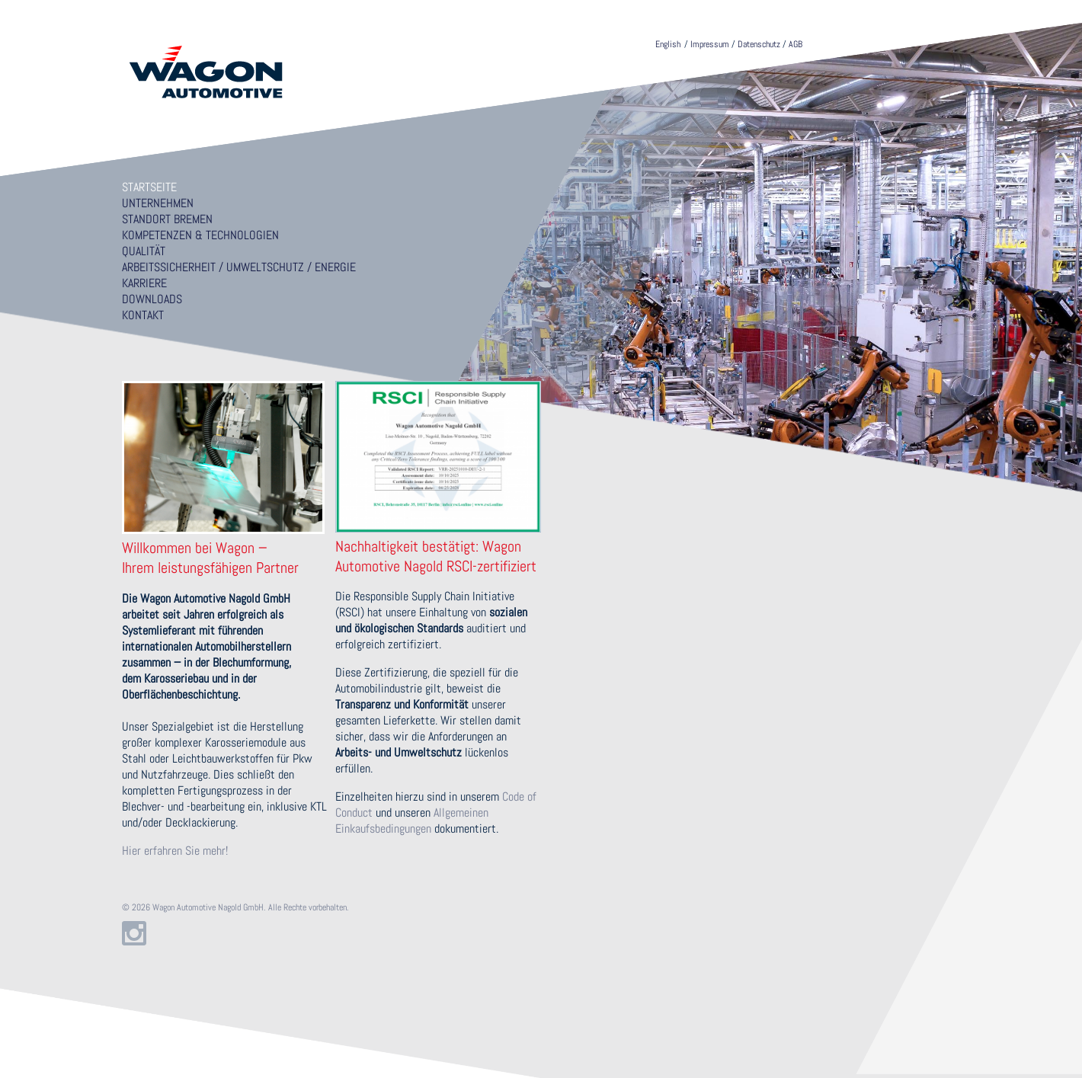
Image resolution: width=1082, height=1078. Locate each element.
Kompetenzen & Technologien (200, 235)
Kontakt (143, 315)
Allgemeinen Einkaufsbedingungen (411, 820)
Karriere (144, 283)
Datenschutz (759, 44)
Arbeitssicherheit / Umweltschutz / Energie (239, 267)
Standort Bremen (167, 219)
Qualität (143, 251)
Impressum (709, 44)
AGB (795, 44)
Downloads (152, 299)
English (667, 44)
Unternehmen (158, 203)
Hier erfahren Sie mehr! (175, 851)
